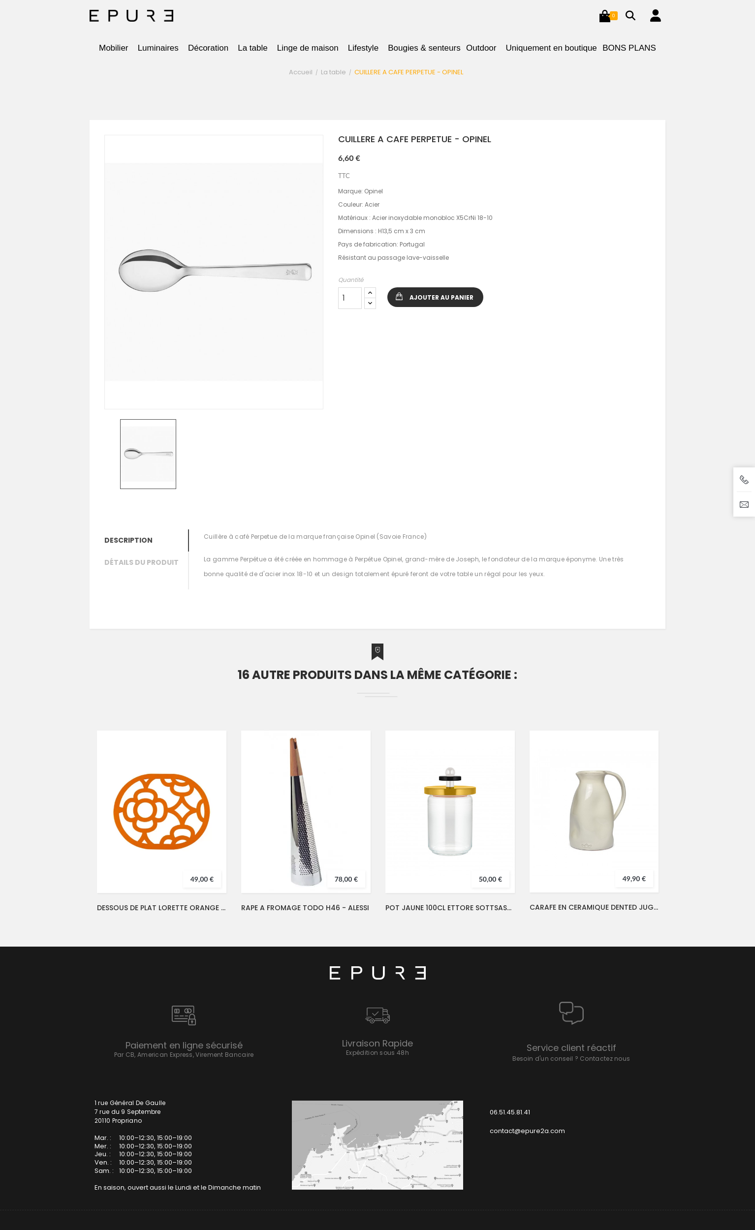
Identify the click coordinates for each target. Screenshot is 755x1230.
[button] (605, 16)
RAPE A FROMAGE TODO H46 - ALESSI (305, 908)
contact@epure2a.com (527, 1131)
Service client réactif (571, 1048)
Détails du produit (141, 562)
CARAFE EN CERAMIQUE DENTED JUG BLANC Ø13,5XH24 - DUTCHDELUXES (594, 907)
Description (128, 540)
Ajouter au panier (441, 297)
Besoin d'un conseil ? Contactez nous (571, 1058)
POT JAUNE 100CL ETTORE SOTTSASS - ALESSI (450, 908)
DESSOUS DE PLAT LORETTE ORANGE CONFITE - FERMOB (161, 908)
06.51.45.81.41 (510, 1112)
